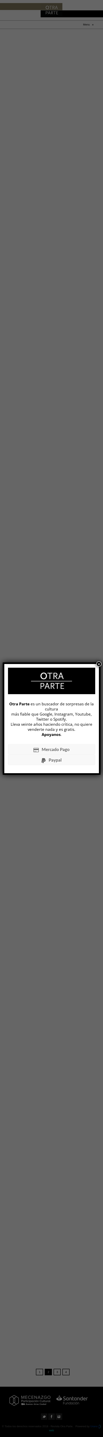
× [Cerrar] (98, 664)
